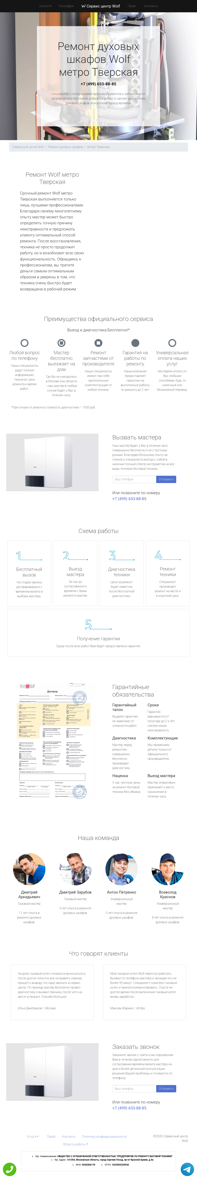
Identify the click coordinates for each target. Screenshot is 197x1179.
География (66, 6)
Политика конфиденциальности (104, 1136)
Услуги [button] (44, 6)
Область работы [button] (74, 1144)
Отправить (166, 479)
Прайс (132, 6)
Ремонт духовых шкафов (65, 147)
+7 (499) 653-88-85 (98, 84)
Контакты (151, 6)
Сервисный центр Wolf (28, 147)
